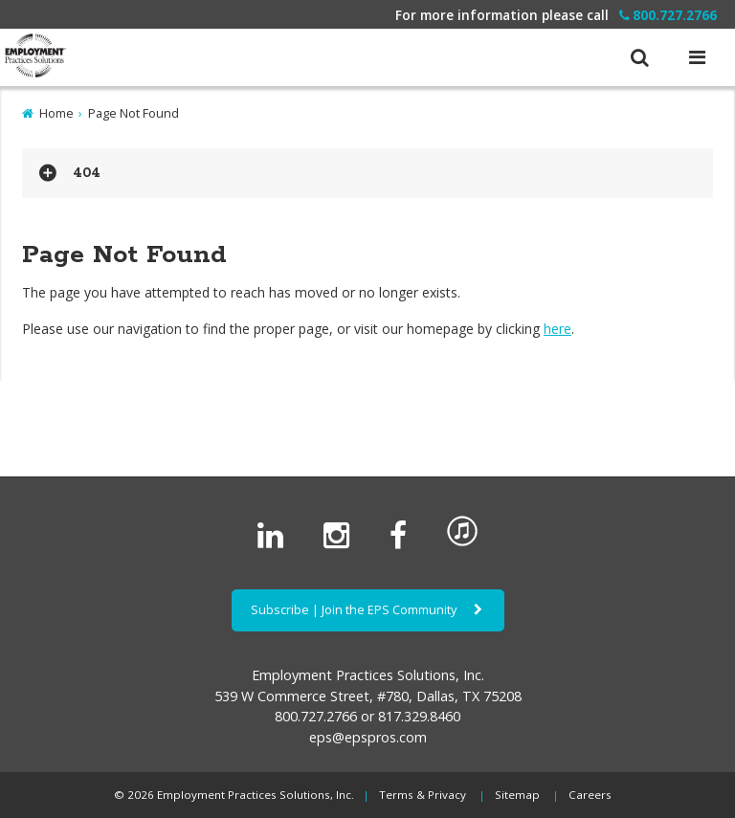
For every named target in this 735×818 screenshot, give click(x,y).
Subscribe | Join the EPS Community (368, 609)
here (557, 329)
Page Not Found (133, 113)
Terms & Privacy (422, 794)
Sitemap (517, 794)
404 (86, 173)
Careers (590, 794)
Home (56, 113)
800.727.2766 (668, 15)
